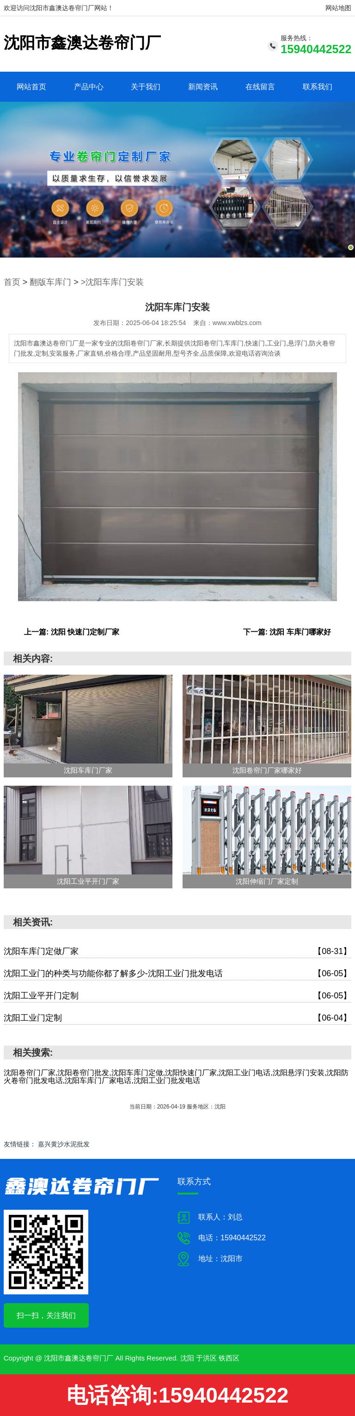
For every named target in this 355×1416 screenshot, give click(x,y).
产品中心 (89, 87)
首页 (12, 282)
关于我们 (145, 87)
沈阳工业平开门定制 (178, 996)
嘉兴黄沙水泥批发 (64, 1144)
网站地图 (338, 8)
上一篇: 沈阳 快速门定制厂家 (71, 632)
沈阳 (187, 1358)
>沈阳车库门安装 (112, 282)
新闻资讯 (203, 87)
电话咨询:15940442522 (178, 1395)
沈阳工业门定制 (178, 1018)
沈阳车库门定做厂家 (178, 951)
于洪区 (206, 1358)
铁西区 (229, 1358)
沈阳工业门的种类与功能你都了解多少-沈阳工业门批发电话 (178, 973)
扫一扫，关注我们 (46, 1315)
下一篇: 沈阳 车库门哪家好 (287, 632)
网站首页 (31, 87)
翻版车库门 (50, 282)
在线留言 (260, 87)
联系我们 (317, 87)
